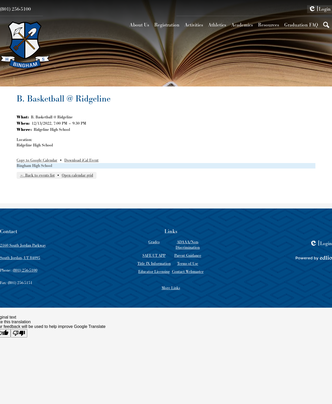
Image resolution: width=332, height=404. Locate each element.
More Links (171, 288)
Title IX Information (154, 263)
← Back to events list (37, 175)
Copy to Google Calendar (37, 160)
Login (319, 9)
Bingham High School (34, 166)
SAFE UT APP (153, 255)
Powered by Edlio (314, 257)
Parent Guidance (187, 255)
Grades (154, 242)
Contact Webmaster (188, 271)
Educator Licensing (154, 271)
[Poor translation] (19, 333)
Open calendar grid (77, 175)
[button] (139, 25)
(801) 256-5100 (15, 9)
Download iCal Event (81, 160)
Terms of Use (187, 263)
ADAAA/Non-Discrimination (188, 244)
